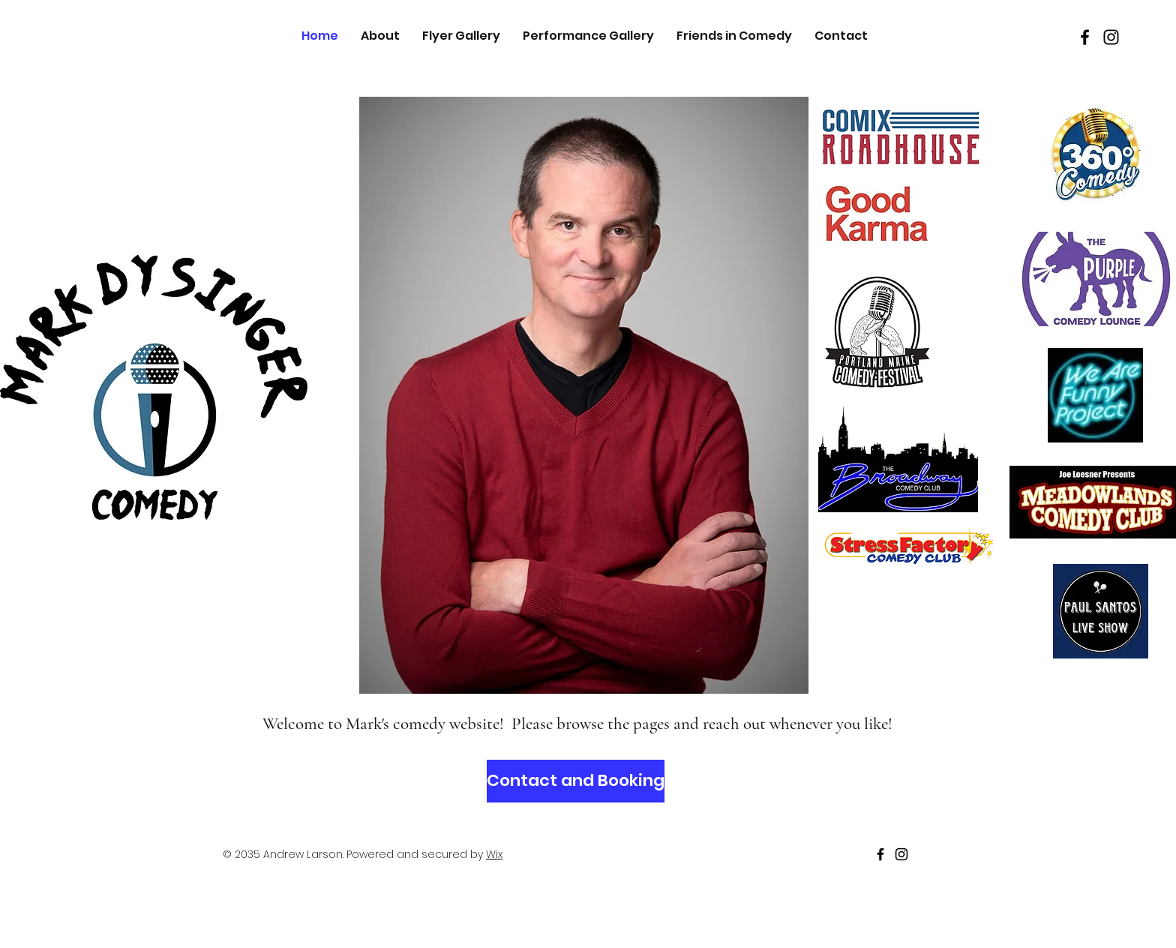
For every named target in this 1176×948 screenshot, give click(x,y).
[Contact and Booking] (575, 781)
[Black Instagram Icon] (1111, 37)
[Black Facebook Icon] (1085, 37)
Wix (494, 854)
